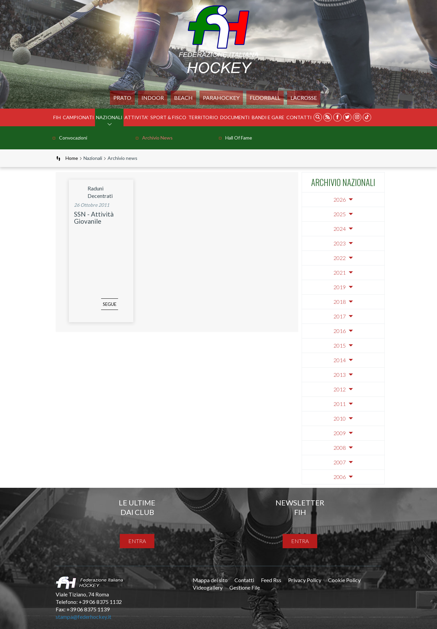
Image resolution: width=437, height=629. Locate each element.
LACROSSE (303, 97)
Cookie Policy (344, 580)
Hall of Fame (238, 138)
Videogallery (208, 587)
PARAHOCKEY (221, 97)
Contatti (299, 117)
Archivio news (157, 138)
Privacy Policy (304, 580)
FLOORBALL (265, 97)
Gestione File (244, 587)
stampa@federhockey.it (83, 616)
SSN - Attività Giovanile (94, 217)
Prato (122, 97)
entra (137, 541)
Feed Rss (271, 580)
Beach (183, 97)
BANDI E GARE (268, 117)
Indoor (152, 97)
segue (99, 309)
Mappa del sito (210, 580)
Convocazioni (73, 138)
